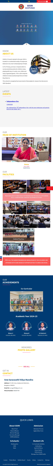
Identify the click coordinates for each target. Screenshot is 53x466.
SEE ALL (26, 366)
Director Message (14, 433)
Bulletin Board (21, 460)
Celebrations (38, 446)
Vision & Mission (14, 431)
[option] (26, 301)
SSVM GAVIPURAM (43, 1)
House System (38, 450)
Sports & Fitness (38, 448)
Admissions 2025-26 (50, 188)
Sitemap (47, 460)
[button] (10, 302)
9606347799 (16, 390)
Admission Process (38, 429)
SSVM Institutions (14, 437)
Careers (5, 460)
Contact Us (40, 460)
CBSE (14, 446)
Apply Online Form (38, 431)
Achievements (38, 452)
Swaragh (48, 464)
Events (28, 460)
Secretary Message (15, 435)
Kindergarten (14, 444)
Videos (34, 460)
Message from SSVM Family (38, 454)
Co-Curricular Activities (38, 444)
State (14, 448)
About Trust (15, 429)
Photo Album (12, 460)
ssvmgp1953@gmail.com (15, 388)
